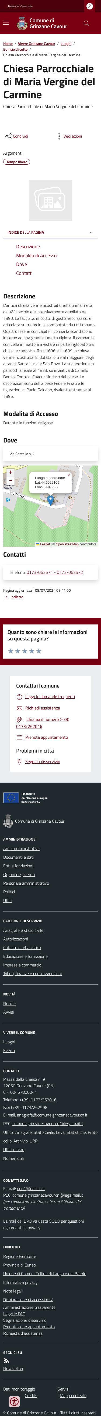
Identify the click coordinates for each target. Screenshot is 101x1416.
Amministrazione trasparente (29, 1307)
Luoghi (66, 43)
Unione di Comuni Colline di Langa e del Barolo (44, 1273)
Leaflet (43, 544)
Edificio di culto (15, 49)
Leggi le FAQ (14, 1313)
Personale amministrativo (26, 883)
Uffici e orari (13, 1149)
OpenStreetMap (67, 544)
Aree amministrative (21, 848)
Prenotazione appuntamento (29, 1326)
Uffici (7, 900)
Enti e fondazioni (18, 865)
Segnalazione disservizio (24, 1320)
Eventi (9, 1050)
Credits (31, 1395)
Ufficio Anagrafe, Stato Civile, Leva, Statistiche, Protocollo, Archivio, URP (50, 1136)
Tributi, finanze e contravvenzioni (32, 973)
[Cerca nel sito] (84, 23)
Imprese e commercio (22, 965)
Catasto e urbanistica (22, 947)
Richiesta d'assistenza (23, 1333)
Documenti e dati (18, 857)
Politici (9, 891)
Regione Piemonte (20, 6)
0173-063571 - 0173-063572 (55, 572)
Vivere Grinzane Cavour (36, 43)
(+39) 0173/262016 (38, 1099)
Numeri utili (13, 1158)
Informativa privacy (20, 1282)
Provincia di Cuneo (19, 1265)
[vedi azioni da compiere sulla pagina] (68, 136)
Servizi (63, 1389)
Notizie (9, 1003)
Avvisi (8, 1012)
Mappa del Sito (73, 1395)
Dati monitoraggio (19, 1389)
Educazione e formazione (25, 956)
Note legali (13, 1291)
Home (8, 43)
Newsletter (13, 1368)
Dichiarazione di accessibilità (28, 1299)
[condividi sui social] (16, 136)
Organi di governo (19, 874)
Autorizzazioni (15, 939)
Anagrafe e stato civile (23, 930)
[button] (50, 500)
